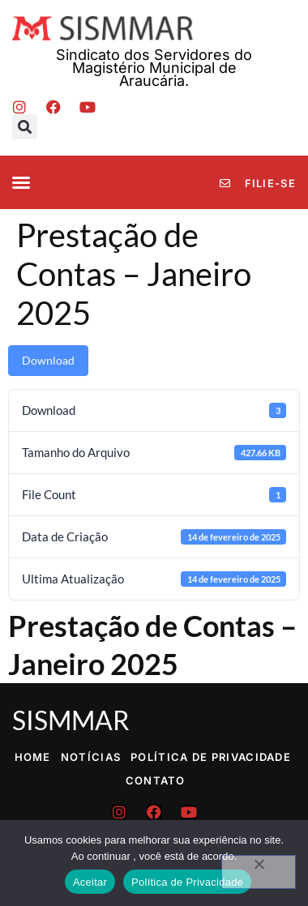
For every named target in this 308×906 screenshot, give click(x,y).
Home (33, 756)
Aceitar (90, 882)
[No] (258, 872)
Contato (156, 780)
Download (48, 360)
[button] (24, 126)
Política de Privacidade (210, 756)
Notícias (91, 756)
